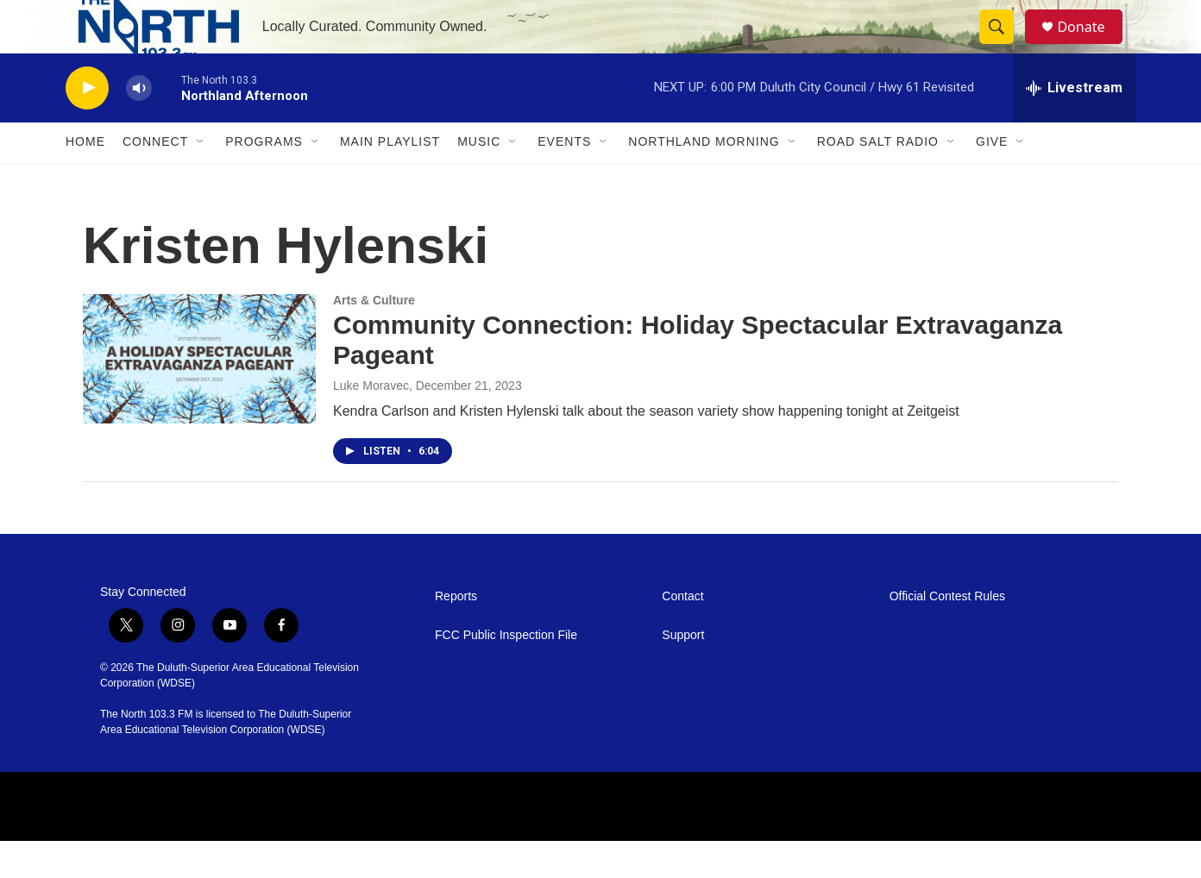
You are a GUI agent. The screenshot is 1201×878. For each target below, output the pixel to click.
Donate (1091, 45)
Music (478, 179)
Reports (456, 633)
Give (992, 179)
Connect (155, 179)
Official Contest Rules (947, 633)
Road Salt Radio (878, 179)
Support (683, 672)
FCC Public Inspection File (506, 672)
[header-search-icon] (1004, 45)
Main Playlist (390, 179)
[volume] (139, 125)
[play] (87, 125)
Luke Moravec (371, 423)
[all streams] (1074, 125)
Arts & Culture (374, 337)
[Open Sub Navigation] (201, 179)
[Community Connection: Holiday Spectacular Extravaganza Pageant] (199, 396)
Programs (264, 179)
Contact (682, 633)
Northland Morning (703, 179)
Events (564, 179)
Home (85, 179)
